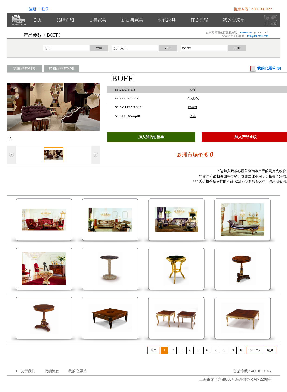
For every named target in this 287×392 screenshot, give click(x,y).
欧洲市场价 (191, 155)
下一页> (254, 350)
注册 (32, 9)
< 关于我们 (25, 371)
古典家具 (97, 19)
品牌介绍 (65, 19)
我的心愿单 (234, 19)
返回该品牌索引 (62, 68)
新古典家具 (132, 19)
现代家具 (167, 19)
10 (241, 350)
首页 (37, 19)
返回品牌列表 (24, 68)
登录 (45, 9)
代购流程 (51, 371)
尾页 (270, 350)
